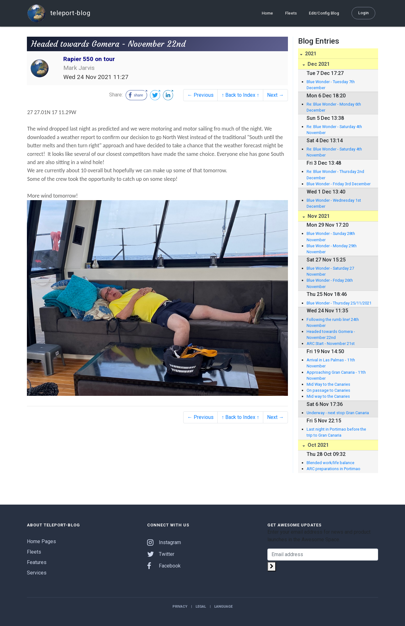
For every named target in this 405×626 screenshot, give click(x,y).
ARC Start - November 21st (331, 343)
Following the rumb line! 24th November (333, 322)
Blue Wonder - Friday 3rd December (339, 183)
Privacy (179, 607)
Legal (201, 607)
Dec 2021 (318, 64)
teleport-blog (58, 13)
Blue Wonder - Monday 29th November (332, 248)
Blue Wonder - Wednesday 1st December (334, 203)
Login (363, 12)
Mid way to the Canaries (328, 396)
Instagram (164, 542)
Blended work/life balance (330, 462)
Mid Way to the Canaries (328, 384)
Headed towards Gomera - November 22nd (331, 334)
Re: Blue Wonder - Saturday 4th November (334, 129)
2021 (310, 54)
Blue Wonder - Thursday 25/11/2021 (339, 303)
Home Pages (41, 541)
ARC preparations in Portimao (333, 468)
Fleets (291, 13)
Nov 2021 (318, 216)
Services (37, 573)
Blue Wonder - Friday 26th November (330, 283)
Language (223, 607)
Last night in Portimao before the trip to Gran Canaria (336, 432)
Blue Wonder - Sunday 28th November (331, 236)
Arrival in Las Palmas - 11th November (331, 363)
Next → (275, 95)
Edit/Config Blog (324, 13)
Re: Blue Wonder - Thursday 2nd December (335, 174)
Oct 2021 (317, 445)
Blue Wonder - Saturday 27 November (330, 271)
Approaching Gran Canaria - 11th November (336, 375)
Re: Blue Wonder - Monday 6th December (334, 107)
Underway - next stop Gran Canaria (338, 412)
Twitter (160, 554)
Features (37, 562)
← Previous (200, 95)
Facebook (164, 565)
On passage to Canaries (328, 390)
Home (267, 13)
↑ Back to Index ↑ (240, 95)
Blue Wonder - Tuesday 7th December (331, 84)
